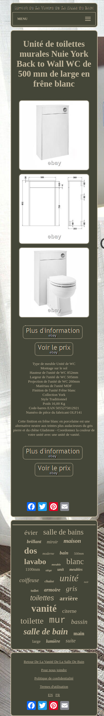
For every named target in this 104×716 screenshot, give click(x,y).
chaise (49, 581)
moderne (48, 554)
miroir (52, 541)
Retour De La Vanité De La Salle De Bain (54, 662)
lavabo (35, 561)
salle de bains (63, 532)
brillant (34, 541)
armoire (52, 590)
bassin (79, 621)
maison (72, 541)
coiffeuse (29, 580)
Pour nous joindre (54, 670)
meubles (75, 569)
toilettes (42, 598)
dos (30, 551)
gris (71, 589)
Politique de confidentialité (53, 678)
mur (57, 620)
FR (57, 695)
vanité (44, 608)
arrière (69, 598)
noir (86, 581)
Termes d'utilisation (54, 686)
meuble (56, 564)
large (36, 641)
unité (69, 578)
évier (31, 532)
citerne (69, 611)
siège (48, 570)
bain (64, 553)
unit (60, 569)
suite (71, 641)
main (78, 633)
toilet (35, 590)
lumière (53, 641)
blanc (75, 561)
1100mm (32, 569)
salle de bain (46, 631)
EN (50, 695)
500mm (79, 554)
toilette (32, 620)
